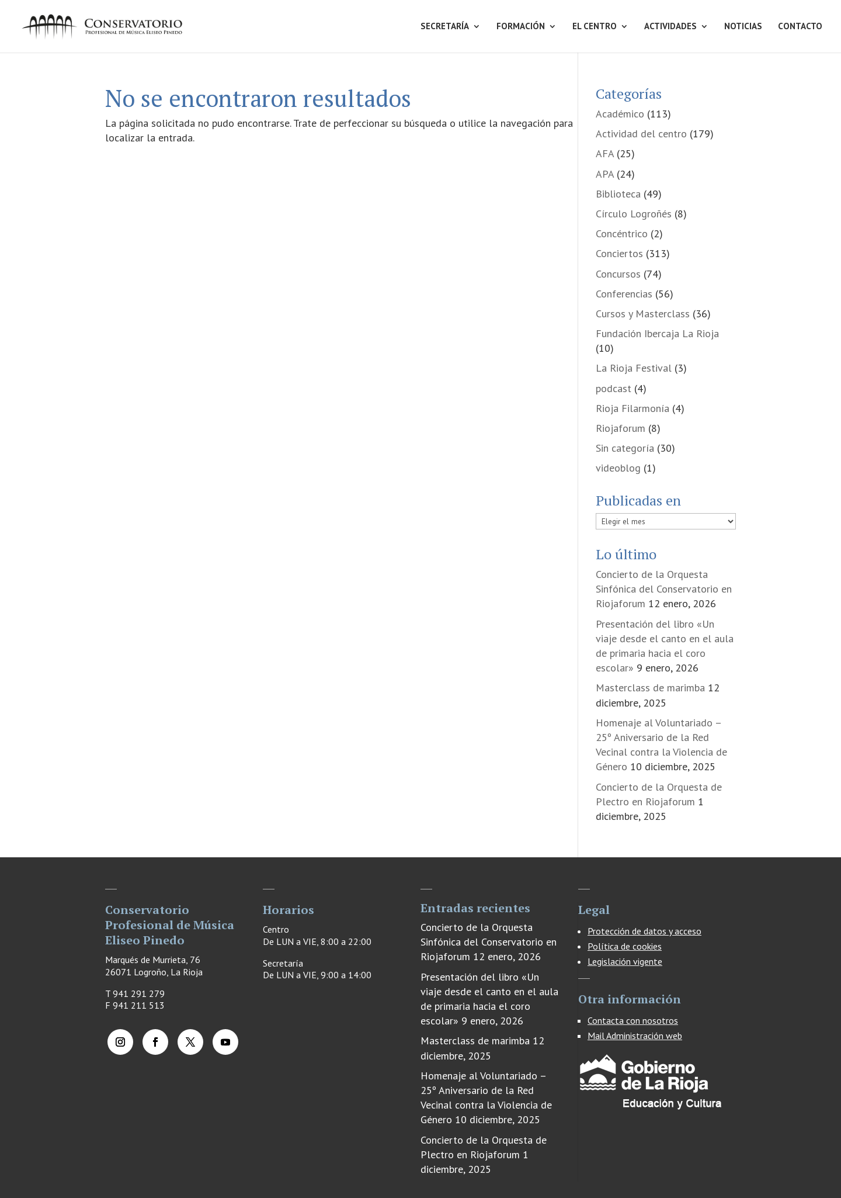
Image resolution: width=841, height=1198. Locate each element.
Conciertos (619, 253)
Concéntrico (622, 233)
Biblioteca (618, 193)
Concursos (618, 274)
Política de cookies (625, 946)
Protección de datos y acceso (644, 931)
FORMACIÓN (520, 27)
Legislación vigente (625, 961)
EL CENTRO (594, 27)
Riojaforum (620, 428)
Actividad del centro (641, 133)
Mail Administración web (635, 1035)
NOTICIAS (743, 27)
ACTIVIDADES (670, 27)
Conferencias (624, 293)
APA (605, 174)
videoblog (618, 468)
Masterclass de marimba (650, 687)
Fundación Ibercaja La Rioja (657, 333)
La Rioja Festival (634, 368)
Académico (620, 113)
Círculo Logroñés (634, 213)
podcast (613, 388)
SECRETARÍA (444, 27)
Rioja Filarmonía (632, 408)
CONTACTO (800, 27)
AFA (605, 153)
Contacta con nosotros (633, 1020)
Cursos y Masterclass (643, 313)
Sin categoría (625, 448)
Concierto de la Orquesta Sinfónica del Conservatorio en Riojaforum (664, 588)
